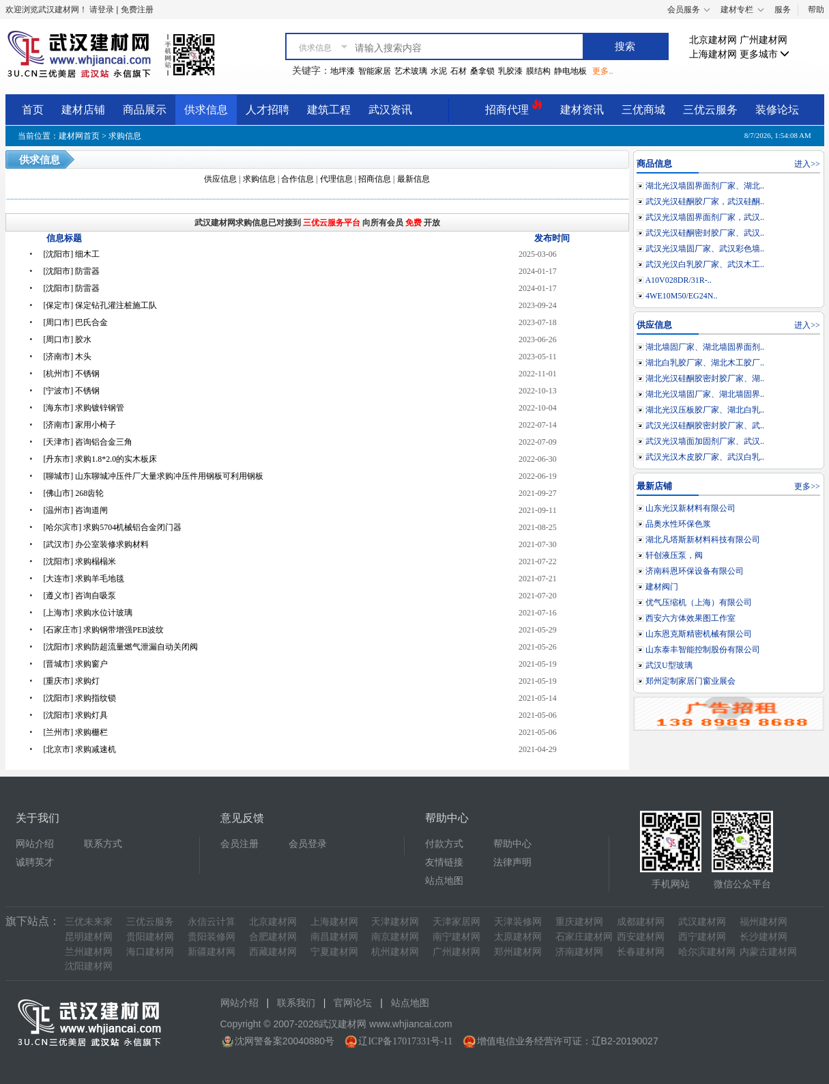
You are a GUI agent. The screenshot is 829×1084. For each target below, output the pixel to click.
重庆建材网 (579, 922)
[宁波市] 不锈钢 (71, 390)
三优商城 (643, 109)
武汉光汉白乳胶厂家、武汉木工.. (704, 264)
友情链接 (444, 862)
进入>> (807, 164)
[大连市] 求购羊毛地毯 (83, 578)
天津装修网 (518, 922)
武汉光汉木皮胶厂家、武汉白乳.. (704, 457)
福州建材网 (763, 922)
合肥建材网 (273, 937)
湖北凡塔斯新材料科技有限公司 (702, 539)
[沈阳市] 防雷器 (71, 271)
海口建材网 (150, 952)
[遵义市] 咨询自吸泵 (79, 595)
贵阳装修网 (211, 937)
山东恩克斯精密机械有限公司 (698, 634)
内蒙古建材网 (768, 952)
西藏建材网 (273, 952)
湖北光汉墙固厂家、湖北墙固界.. (704, 394)
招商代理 (513, 107)
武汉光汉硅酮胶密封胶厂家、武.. (704, 425)
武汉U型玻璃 (669, 665)
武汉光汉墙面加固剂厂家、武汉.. (704, 441)
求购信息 (124, 136)
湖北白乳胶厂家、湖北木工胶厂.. (704, 362)
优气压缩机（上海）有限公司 (698, 602)
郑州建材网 (518, 952)
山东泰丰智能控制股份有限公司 (702, 649)
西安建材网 (641, 937)
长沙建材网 (763, 937)
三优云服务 (710, 109)
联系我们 (296, 1003)
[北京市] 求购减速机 (79, 749)
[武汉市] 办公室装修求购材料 (96, 544)
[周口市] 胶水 (67, 339)
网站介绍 (35, 844)
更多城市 (765, 54)
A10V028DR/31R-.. (678, 280)
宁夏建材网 (334, 952)
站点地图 (444, 881)
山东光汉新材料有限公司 (690, 508)
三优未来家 (89, 922)
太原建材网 (518, 937)
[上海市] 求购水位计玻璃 (87, 612)
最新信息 (413, 179)
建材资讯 (582, 109)
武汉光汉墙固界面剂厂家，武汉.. (704, 217)
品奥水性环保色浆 (678, 524)
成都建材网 (641, 922)
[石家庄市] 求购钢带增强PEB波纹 (103, 630)
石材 (458, 71)
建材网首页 (79, 136)
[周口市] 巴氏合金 (75, 322)
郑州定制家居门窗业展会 (690, 681)
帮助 (816, 9)
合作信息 (297, 179)
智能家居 (374, 71)
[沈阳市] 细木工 (71, 254)
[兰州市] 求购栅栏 (75, 732)
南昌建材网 (334, 937)
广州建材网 (763, 40)
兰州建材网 (89, 952)
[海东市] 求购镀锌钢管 (83, 408)
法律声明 (512, 862)
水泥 (439, 71)
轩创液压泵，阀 (674, 555)
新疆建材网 (211, 952)
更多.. (602, 71)
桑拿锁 (482, 71)
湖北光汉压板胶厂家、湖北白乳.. (704, 410)
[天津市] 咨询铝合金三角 (87, 442)
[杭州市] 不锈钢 (71, 373)
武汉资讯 (390, 109)
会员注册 (239, 844)
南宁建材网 (456, 937)
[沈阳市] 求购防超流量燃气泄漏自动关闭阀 (120, 647)
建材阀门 (661, 587)
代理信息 (336, 179)
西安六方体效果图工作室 (690, 618)
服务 (782, 9)
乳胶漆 (510, 71)
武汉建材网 (702, 922)
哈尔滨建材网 (707, 952)
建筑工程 (329, 109)
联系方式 (103, 844)
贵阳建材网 (150, 937)
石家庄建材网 (584, 937)
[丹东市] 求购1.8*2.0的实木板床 (100, 459)
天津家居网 (456, 922)
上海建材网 (713, 54)
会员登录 (308, 844)
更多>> (807, 486)
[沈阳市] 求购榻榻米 (79, 561)
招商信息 (374, 179)
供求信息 (206, 109)
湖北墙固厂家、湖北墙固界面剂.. (704, 347)
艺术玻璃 (410, 71)
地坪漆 (342, 71)
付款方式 (444, 844)
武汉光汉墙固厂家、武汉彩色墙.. (704, 248)
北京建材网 (713, 40)
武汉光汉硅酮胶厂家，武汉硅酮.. (704, 201)
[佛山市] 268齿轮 (73, 493)
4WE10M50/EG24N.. (681, 296)
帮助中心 (512, 844)
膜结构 (538, 71)
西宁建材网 (702, 937)
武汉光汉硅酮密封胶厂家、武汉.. (704, 233)
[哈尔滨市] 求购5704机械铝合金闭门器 (112, 527)
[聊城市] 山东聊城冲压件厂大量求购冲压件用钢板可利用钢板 (153, 476)
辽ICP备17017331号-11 (405, 1041)
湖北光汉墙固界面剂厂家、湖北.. (704, 186)
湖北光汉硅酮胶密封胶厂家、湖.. (704, 378)
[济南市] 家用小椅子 (79, 425)
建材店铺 (83, 109)
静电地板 (570, 71)
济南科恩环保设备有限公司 (694, 571)
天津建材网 (395, 922)
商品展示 (144, 109)
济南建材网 (579, 952)
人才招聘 (267, 109)
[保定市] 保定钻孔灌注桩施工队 (100, 305)
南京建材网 (395, 937)
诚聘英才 (35, 862)
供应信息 (220, 179)
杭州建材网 (395, 952)
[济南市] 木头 (67, 356)
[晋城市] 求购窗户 (75, 664)
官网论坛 (353, 1003)
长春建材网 (641, 952)
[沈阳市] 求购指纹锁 (79, 698)
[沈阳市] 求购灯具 (75, 715)
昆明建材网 (89, 937)
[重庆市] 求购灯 (71, 681)
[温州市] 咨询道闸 (75, 510)
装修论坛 (777, 109)
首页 (33, 109)
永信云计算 (211, 922)
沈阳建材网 (89, 966)
